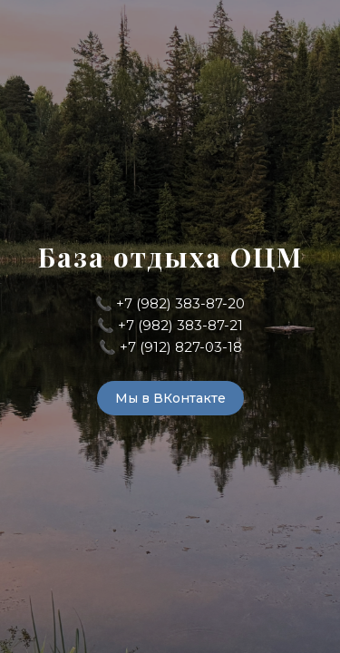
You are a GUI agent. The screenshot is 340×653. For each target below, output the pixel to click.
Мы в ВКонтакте (170, 398)
